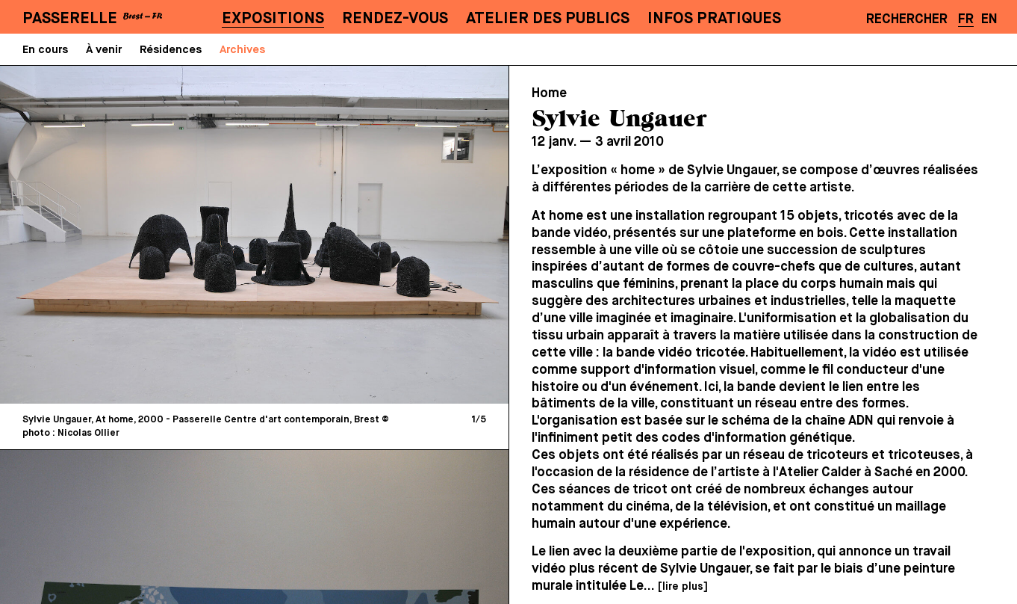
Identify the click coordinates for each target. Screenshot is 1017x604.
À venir (104, 49)
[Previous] (134, 234)
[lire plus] (682, 587)
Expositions (273, 19)
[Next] (374, 234)
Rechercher (907, 19)
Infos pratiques (714, 19)
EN (989, 19)
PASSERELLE (69, 19)
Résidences (171, 49)
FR (966, 19)
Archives (242, 49)
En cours (45, 49)
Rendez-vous (395, 19)
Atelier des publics (547, 19)
